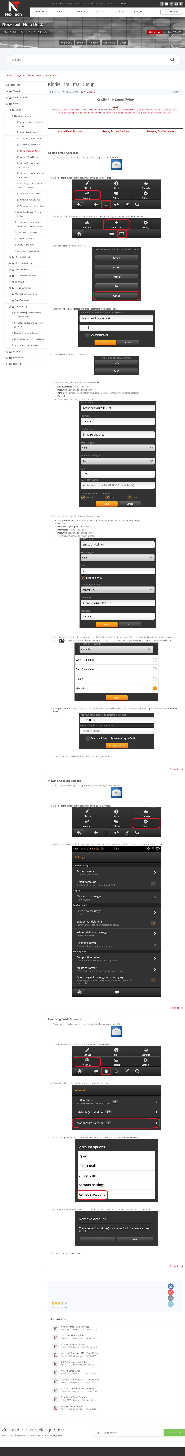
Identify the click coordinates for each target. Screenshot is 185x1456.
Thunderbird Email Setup (30, 194)
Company (120, 12)
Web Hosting (21, 306)
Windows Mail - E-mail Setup (32, 206)
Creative (100, 12)
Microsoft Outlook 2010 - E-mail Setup (80, 1353)
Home (9, 75)
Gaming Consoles (23, 257)
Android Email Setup (29, 132)
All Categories (13, 84)
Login (123, 42)
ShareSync (20, 282)
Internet (31, 75)
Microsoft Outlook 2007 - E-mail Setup (80, 1379)
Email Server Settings (26, 245)
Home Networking (24, 263)
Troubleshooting (23, 288)
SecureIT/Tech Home (25, 275)
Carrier (80, 12)
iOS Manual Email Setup (30, 145)
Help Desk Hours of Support (26, 333)
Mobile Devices (22, 269)
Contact (139, 12)
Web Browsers (22, 300)
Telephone (18, 357)
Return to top (176, 769)
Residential (42, 12)
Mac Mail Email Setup (29, 157)
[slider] (59, 1303)
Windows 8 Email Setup (30, 200)
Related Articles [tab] (58, 1319)
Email (39, 75)
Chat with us (154, 32)
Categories (20, 75)
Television (17, 364)
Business (61, 12)
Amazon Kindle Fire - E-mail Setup (78, 1388)
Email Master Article (25, 239)
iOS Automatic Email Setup (31, 138)
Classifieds (18, 91)
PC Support (18, 351)
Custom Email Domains (27, 232)
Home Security (20, 97)
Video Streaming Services (27, 294)
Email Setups (50, 75)
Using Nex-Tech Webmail (28, 251)
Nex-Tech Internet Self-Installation (29, 339)
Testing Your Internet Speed (26, 345)
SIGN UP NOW (171, 12)
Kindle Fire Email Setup (30, 151)
